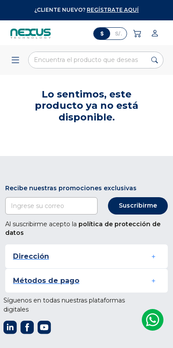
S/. (118, 33)
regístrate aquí (113, 10)
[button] (86, 256)
